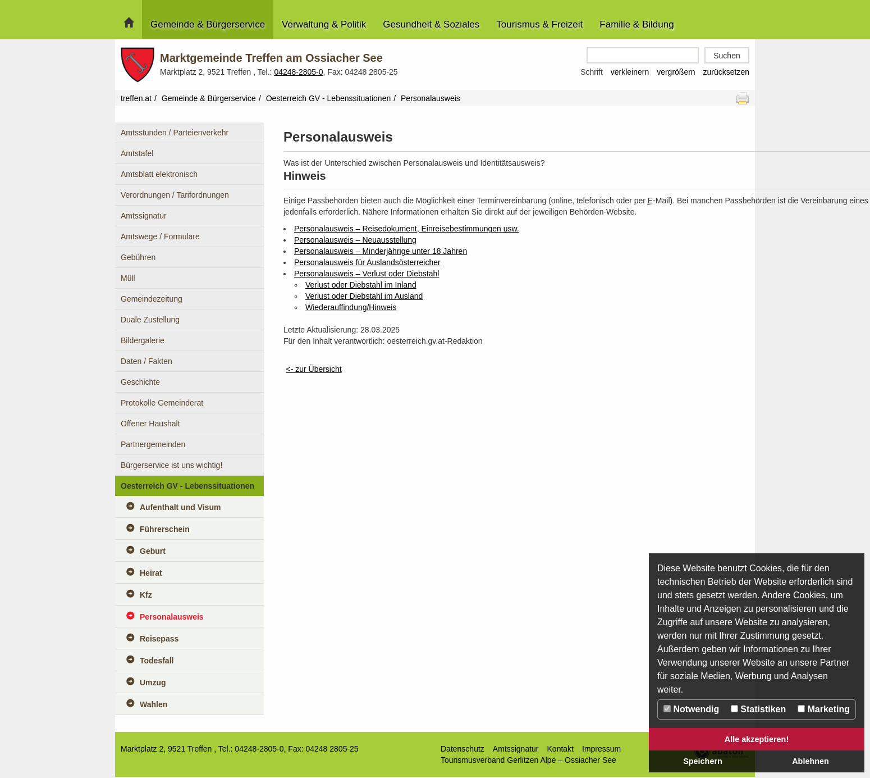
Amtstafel (137, 153)
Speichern (702, 761)
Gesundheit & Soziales (431, 24)
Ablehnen (810, 761)
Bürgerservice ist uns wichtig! (171, 465)
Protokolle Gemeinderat (162, 402)
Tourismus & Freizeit (539, 24)
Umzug (153, 682)
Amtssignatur (144, 215)
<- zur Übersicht (313, 369)
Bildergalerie (142, 340)
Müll (128, 278)
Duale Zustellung (150, 319)
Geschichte (140, 381)
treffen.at (136, 98)
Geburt (153, 551)
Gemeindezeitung (151, 298)
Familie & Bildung (636, 24)
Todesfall (156, 660)
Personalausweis (172, 616)
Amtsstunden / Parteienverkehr (174, 132)
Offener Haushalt (150, 423)
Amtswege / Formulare (160, 236)
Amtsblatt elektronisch (159, 174)
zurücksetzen (726, 71)
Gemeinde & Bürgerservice (207, 24)
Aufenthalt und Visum (180, 507)
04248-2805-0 (298, 71)
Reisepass (159, 638)
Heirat (151, 572)
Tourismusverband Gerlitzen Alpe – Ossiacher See (528, 760)
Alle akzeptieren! (757, 739)
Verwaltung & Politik (324, 24)
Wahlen (153, 704)
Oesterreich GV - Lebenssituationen (328, 98)
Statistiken (758, 709)
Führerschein (165, 529)
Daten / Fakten (146, 361)
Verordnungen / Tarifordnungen (175, 194)
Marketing (824, 709)
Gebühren (138, 257)
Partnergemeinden (153, 444)
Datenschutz (462, 748)
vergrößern (676, 71)
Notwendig (691, 709)
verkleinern (630, 71)
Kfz (146, 594)
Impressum (601, 748)
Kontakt (560, 748)
